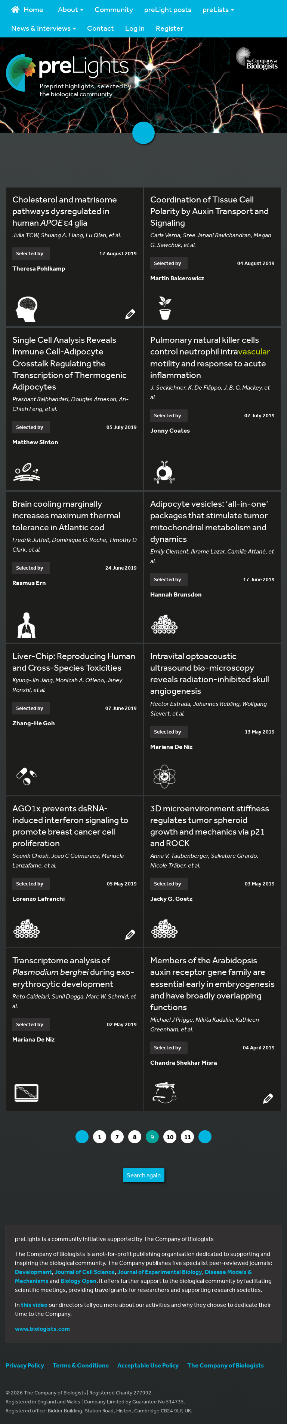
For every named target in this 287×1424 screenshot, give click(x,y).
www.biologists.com (42, 1328)
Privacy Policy (25, 1365)
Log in (135, 28)
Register (169, 28)
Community (114, 9)
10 (171, 1136)
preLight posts (167, 9)
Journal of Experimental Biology (159, 1271)
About (70, 9)
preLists (218, 9)
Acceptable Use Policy (148, 1365)
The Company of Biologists (225, 1365)
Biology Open (78, 1280)
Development (33, 1271)
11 (189, 1136)
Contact (100, 28)
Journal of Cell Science (85, 1271)
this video (34, 1304)
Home (27, 9)
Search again (144, 1175)
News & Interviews (43, 28)
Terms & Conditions (81, 1365)
